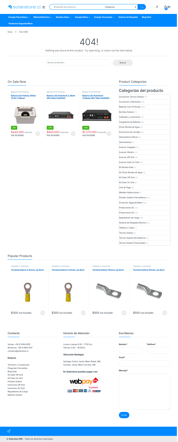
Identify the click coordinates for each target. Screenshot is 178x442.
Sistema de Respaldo (128, 17)
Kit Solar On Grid (126, 182)
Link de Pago (125, 187)
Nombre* (123, 344)
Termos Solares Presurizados (132, 243)
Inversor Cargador (127, 147)
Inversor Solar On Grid (129, 162)
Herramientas (125, 142)
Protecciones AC (126, 207)
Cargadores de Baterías (129, 122)
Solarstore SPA (16, 439)
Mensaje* (123, 370)
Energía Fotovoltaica (17, 17)
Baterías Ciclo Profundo (20, 92)
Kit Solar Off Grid (126, 177)
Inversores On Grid (16, 388)
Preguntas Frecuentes (17, 368)
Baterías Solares (15, 395)
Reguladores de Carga (129, 217)
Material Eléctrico (42, 17)
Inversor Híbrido (126, 152)
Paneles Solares (15, 381)
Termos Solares (126, 233)
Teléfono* (151, 344)
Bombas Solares (126, 112)
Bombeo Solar (62, 17)
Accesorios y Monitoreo (130, 102)
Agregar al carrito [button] (37, 133)
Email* (122, 357)
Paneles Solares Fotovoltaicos (132, 197)
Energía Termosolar (103, 17)
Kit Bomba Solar (126, 167)
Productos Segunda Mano (21, 23)
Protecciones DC (126, 212)
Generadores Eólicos (128, 137)
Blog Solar (146, 17)
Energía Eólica (81, 17)
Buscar (123, 62)
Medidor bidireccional (129, 192)
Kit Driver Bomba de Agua (130, 172)
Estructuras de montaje (129, 132)
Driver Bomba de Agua (129, 127)
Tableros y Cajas (126, 228)
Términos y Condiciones (18, 365)
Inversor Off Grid (126, 157)
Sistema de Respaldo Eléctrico (132, 222)
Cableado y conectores (129, 117)
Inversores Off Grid (16, 385)
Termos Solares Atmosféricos (132, 238)
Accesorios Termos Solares (131, 97)
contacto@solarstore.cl (18, 351)
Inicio (10, 32)
